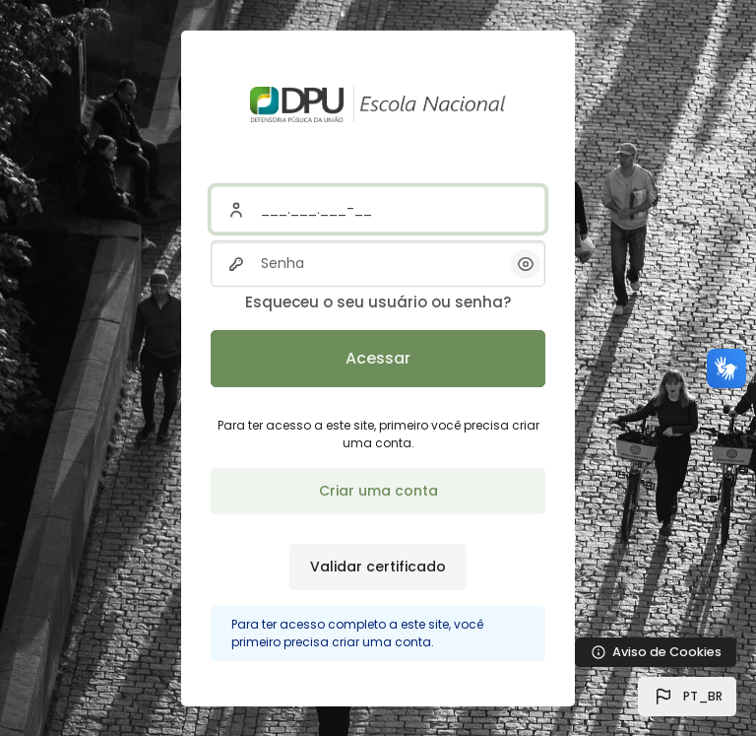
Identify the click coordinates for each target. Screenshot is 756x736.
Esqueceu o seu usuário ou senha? (378, 302)
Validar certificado (378, 566)
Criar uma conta (378, 491)
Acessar (378, 358)
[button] (687, 696)
